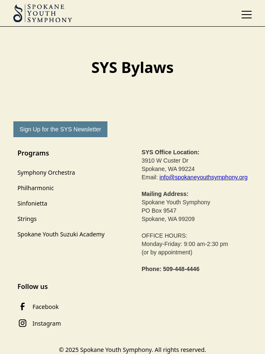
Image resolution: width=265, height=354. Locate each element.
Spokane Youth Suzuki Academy (61, 234)
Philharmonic (36, 188)
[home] (42, 13)
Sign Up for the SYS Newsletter (60, 129)
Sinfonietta (32, 203)
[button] (247, 13)
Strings (27, 219)
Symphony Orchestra (46, 172)
